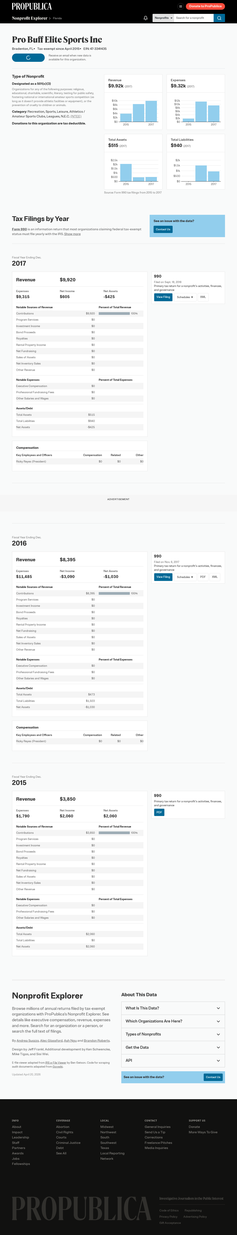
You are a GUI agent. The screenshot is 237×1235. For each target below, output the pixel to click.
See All (61, 1153)
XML (203, 297)
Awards (18, 1153)
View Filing (163, 297)
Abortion (62, 1127)
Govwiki (58, 1066)
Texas (104, 1148)
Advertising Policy (195, 1216)
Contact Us (163, 229)
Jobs (15, 1159)
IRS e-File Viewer (55, 1062)
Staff (15, 1143)
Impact (17, 1132)
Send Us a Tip (155, 1132)
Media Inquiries (156, 1148)
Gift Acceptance (170, 1223)
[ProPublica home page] (82, 1208)
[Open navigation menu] (180, 6)
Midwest (107, 1127)
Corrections (154, 1137)
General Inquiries (158, 1127)
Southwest (108, 1143)
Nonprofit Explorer (29, 18)
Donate (194, 1127)
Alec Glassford (51, 1041)
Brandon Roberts (97, 1041)
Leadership (20, 1137)
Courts (61, 1137)
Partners (18, 1148)
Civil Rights (64, 1132)
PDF (203, 577)
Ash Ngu (70, 1041)
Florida (57, 18)
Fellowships (21, 1164)
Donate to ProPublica (205, 6)
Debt (60, 1148)
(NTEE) (76, 116)
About (16, 1127)
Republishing (193, 1210)
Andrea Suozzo (28, 1041)
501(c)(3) (44, 84)
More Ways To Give (203, 1132)
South (104, 1137)
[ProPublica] (32, 6)
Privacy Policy (168, 1216)
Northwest (108, 1132)
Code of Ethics (169, 1210)
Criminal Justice (68, 1143)
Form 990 (19, 229)
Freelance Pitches (158, 1143)
